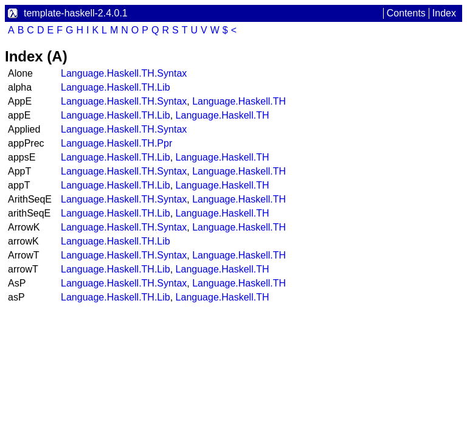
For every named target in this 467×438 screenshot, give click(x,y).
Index (444, 13)
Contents (406, 13)
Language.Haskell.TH (239, 101)
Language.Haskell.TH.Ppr (116, 143)
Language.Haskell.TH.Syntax (124, 73)
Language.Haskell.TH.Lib (115, 87)
